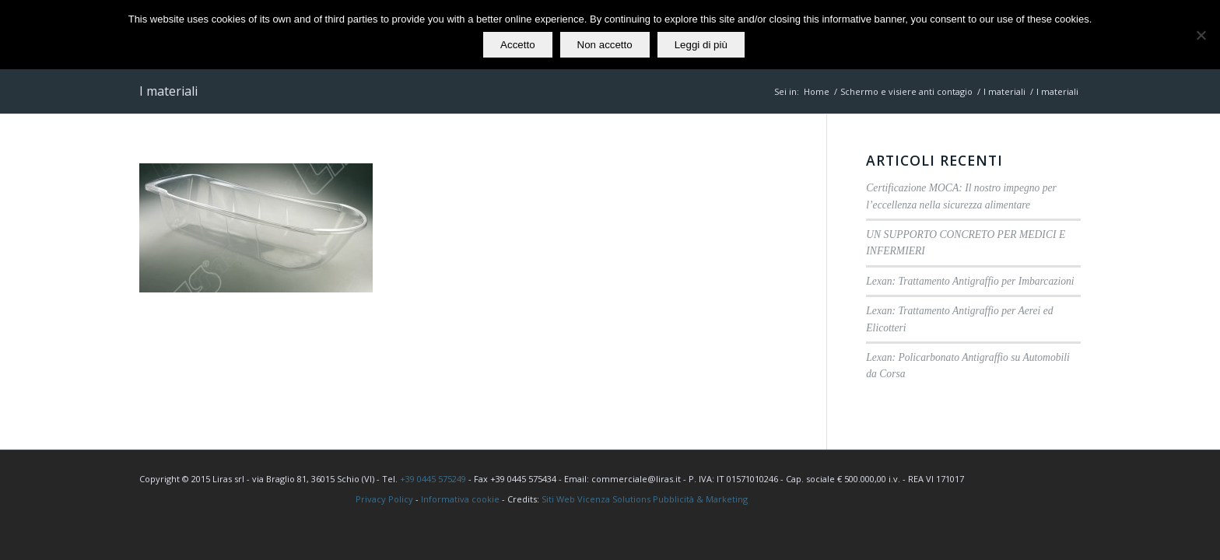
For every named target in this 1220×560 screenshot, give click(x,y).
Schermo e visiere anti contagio (906, 91)
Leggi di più (701, 45)
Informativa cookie (460, 499)
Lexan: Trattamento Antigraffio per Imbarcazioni (970, 281)
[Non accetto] (1200, 35)
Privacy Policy (384, 499)
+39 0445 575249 (433, 479)
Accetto (517, 45)
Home (816, 91)
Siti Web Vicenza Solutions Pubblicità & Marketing (645, 499)
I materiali (168, 91)
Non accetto (605, 45)
